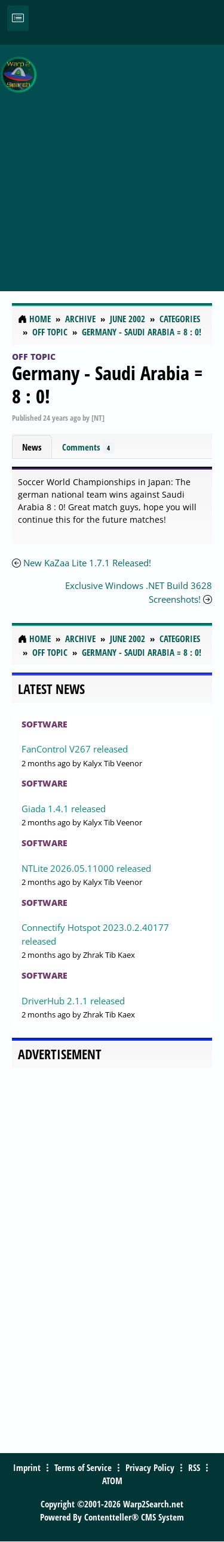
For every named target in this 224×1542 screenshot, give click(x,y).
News (32, 447)
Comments (88, 447)
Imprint (27, 1467)
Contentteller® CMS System (134, 1517)
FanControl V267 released (75, 749)
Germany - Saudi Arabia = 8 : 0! (107, 384)
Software (44, 724)
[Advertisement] (112, 161)
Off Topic (34, 356)
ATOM (112, 1481)
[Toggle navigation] (18, 18)
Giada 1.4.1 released (64, 809)
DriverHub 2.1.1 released (73, 1001)
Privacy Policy (149, 1467)
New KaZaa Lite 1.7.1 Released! (87, 563)
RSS (194, 1467)
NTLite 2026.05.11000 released (86, 868)
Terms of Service (83, 1467)
